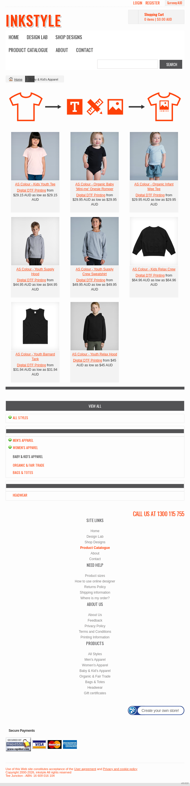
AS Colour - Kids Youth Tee (35, 184)
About (62, 49)
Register (152, 3)
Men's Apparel (23, 440)
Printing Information (95, 637)
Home (14, 37)
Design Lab (37, 37)
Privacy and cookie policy (120, 769)
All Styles (20, 417)
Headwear (20, 495)
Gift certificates (95, 693)
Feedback (95, 620)
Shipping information (95, 592)
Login (137, 3)
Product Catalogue (28, 49)
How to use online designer (95, 581)
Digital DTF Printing (31, 190)
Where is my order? (95, 598)
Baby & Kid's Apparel (95, 671)
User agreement (85, 769)
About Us (95, 615)
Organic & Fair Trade (28, 465)
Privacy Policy (95, 626)
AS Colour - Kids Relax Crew (153, 269)
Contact (84, 49)
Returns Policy (95, 587)
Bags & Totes (23, 472)
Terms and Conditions (95, 632)
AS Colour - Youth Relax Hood (94, 354)
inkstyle (33, 20)
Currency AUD (174, 3)
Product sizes (95, 576)
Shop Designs (68, 37)
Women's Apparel (25, 447)
